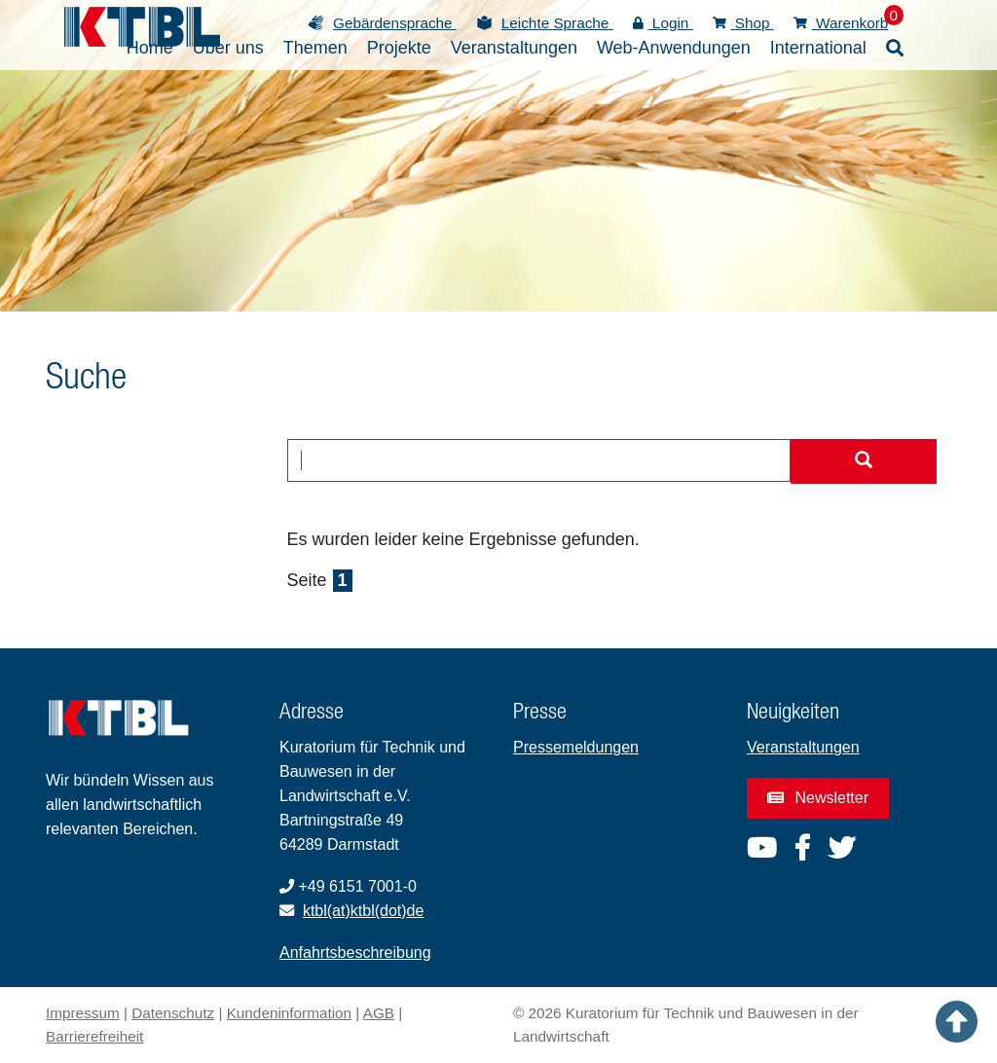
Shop (743, 23)
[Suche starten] (864, 461)
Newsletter (817, 797)
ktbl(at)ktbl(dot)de (364, 910)
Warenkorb (841, 23)
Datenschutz (172, 1013)
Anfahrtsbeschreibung (355, 952)
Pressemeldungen (576, 747)
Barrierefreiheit (94, 1036)
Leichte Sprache (557, 23)
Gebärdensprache (395, 23)
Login (663, 23)
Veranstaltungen (803, 747)
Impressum (83, 1013)
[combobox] (539, 460)
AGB (378, 1013)
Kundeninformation (289, 1013)
